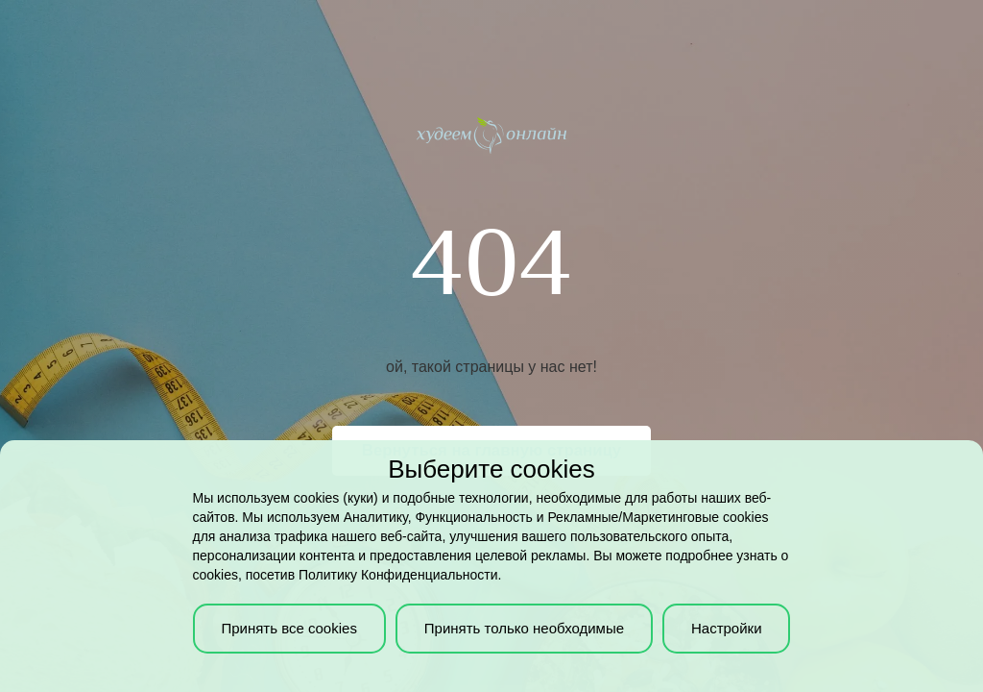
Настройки (726, 628)
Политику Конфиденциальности (398, 574)
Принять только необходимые (524, 628)
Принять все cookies (288, 628)
